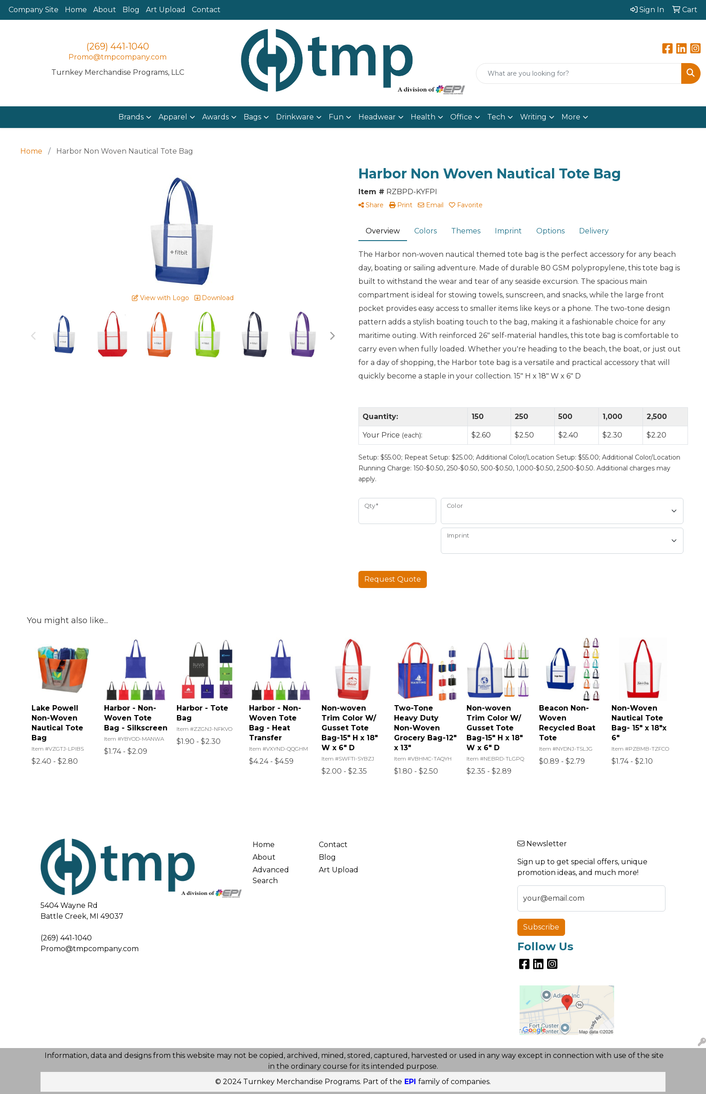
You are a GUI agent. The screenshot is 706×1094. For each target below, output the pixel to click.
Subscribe (541, 927)
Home (76, 9)
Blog (131, 9)
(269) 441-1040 (117, 46)
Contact (206, 9)
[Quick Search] (579, 73)
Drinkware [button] (295, 117)
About (104, 9)
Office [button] (461, 117)
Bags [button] (252, 117)
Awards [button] (215, 117)
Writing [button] (533, 117)
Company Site (34, 9)
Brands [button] (131, 117)
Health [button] (423, 117)
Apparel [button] (172, 117)
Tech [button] (496, 117)
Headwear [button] (377, 117)
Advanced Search (271, 875)
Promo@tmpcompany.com (117, 57)
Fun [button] (336, 117)
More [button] (570, 117)
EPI (410, 1081)
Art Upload (166, 9)
